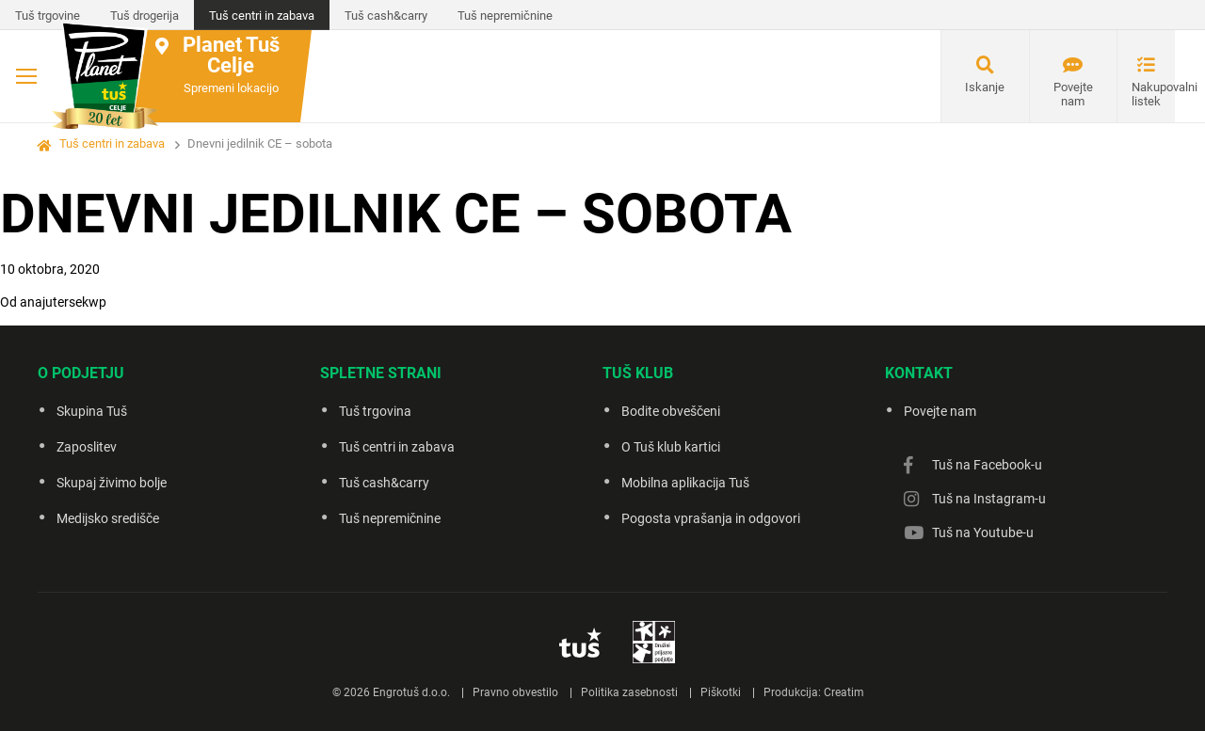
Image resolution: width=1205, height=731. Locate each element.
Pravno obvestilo (515, 692)
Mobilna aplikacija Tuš (685, 482)
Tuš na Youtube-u (983, 532)
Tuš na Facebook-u (987, 464)
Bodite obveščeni (670, 411)
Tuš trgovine (47, 15)
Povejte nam (1073, 94)
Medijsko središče (107, 518)
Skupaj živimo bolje (111, 482)
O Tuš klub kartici (670, 446)
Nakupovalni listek (1153, 94)
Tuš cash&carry (386, 15)
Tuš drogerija (144, 15)
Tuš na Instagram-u (989, 498)
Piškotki (720, 692)
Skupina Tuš (91, 411)
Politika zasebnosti (629, 692)
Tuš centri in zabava (261, 15)
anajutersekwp (63, 302)
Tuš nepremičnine (505, 15)
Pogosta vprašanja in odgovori (710, 518)
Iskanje (984, 87)
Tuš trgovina (375, 411)
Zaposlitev (86, 446)
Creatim (844, 692)
